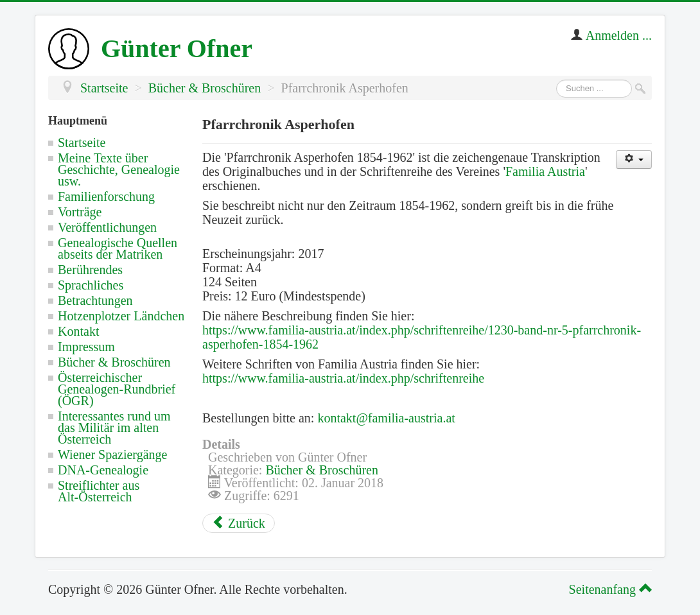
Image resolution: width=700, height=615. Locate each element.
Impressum (86, 347)
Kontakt (78, 331)
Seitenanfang (608, 589)
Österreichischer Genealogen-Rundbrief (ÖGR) (116, 389)
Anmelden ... (619, 35)
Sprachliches (90, 285)
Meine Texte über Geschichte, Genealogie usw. (119, 169)
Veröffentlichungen (107, 227)
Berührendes (90, 270)
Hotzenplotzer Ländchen (121, 316)
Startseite (81, 142)
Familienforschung (106, 196)
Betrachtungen (95, 300)
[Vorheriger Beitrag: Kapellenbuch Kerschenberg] (238, 523)
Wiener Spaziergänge (112, 454)
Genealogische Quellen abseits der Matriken (117, 248)
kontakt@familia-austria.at (386, 418)
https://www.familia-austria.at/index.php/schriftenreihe (343, 378)
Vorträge (80, 212)
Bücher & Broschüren (114, 362)
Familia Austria (545, 171)
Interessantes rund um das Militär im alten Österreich (114, 427)
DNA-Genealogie (103, 470)
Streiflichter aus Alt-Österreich (98, 491)
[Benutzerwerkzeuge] (634, 159)
